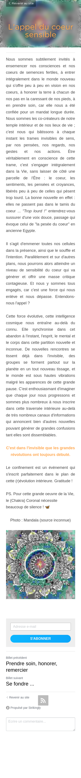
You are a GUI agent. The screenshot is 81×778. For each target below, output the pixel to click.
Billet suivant (14, 678)
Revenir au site (21, 3)
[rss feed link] (43, 700)
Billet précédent (16, 657)
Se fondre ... (20, 684)
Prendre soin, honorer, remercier (31, 667)
